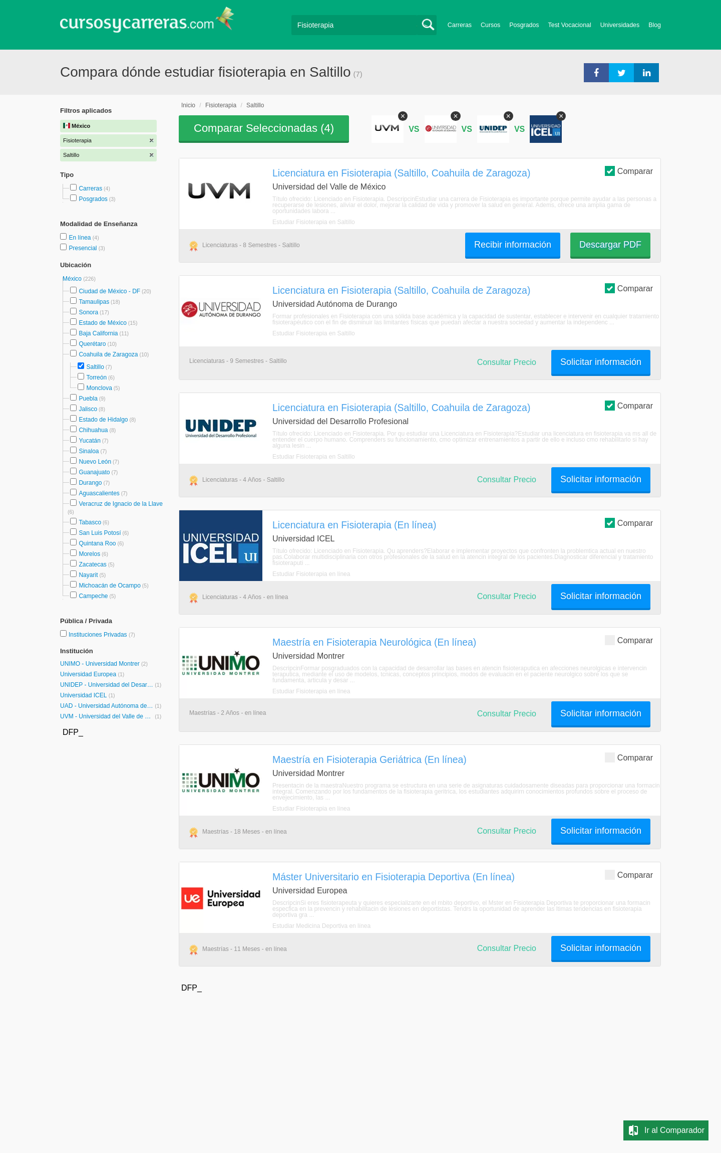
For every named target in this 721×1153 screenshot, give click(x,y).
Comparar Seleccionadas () (264, 128)
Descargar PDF (610, 245)
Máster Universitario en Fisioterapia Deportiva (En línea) (393, 876)
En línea (80, 237)
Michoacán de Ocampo (109, 585)
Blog (654, 25)
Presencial (83, 248)
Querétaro (92, 343)
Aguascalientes (99, 493)
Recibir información (512, 245)
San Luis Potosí (100, 532)
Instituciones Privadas (102, 634)
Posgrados (524, 25)
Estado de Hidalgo (103, 419)
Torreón (96, 377)
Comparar (629, 170)
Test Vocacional (569, 25)
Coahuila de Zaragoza (108, 354)
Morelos (89, 553)
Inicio (188, 105)
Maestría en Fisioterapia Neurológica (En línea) (374, 642)
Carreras (460, 25)
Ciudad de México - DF (109, 291)
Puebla (88, 398)
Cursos (490, 25)
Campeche (93, 596)
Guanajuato (94, 472)
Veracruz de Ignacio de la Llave (120, 503)
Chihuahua (93, 430)
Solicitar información (600, 362)
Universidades (620, 25)
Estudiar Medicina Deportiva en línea (321, 925)
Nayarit (88, 575)
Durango (90, 482)
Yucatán (89, 440)
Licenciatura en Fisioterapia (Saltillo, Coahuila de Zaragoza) (401, 172)
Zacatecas (92, 564)
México (73, 278)
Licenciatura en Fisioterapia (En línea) (354, 524)
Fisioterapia (220, 105)
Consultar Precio (506, 362)
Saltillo (95, 366)
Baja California (98, 333)
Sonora (88, 312)
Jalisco (88, 409)
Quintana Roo (97, 543)
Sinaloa (89, 451)
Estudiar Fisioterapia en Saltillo (313, 222)
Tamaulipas (94, 301)
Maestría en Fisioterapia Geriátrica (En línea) (369, 759)
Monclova (99, 388)
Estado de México (102, 322)
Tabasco (90, 522)
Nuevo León (95, 461)
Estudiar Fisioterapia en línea (311, 574)
